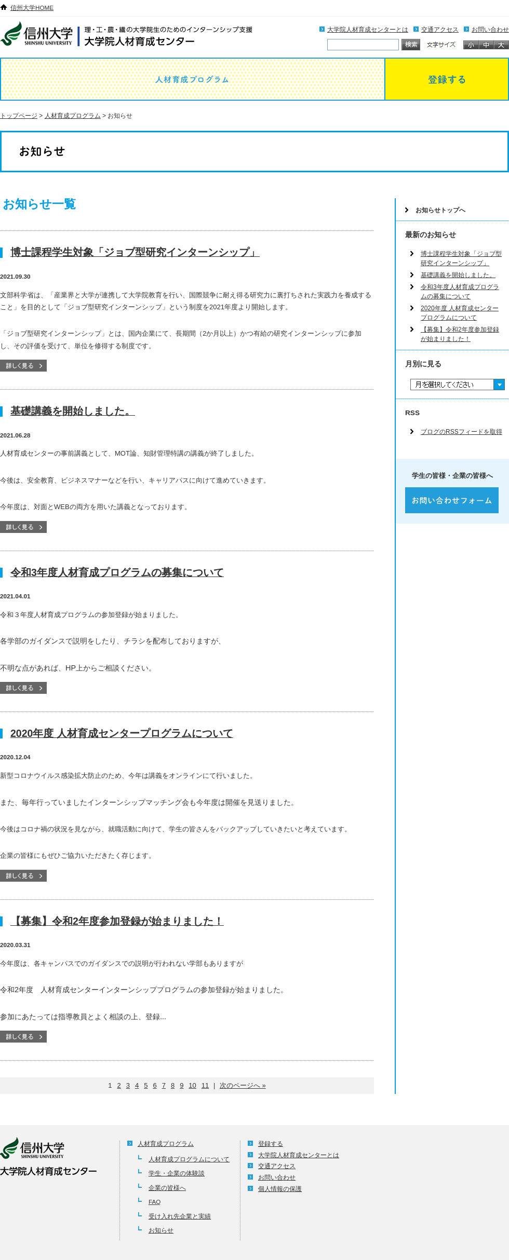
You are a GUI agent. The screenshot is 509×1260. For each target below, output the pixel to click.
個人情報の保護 (280, 1188)
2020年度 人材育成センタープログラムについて (121, 733)
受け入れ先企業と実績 (180, 1216)
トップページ (18, 115)
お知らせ (161, 1230)
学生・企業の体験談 (177, 1173)
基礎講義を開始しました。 (72, 411)
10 (192, 1085)
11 (205, 1085)
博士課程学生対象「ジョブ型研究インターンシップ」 (135, 252)
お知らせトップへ (440, 210)
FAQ (154, 1201)
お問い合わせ (490, 29)
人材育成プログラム (192, 79)
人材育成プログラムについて (189, 1159)
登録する (446, 79)
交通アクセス (440, 29)
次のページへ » (243, 1085)
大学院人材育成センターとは (367, 29)
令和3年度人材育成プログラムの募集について (117, 572)
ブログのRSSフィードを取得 (461, 431)
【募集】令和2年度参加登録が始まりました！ (117, 921)
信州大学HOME (31, 7)
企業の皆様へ (167, 1187)
